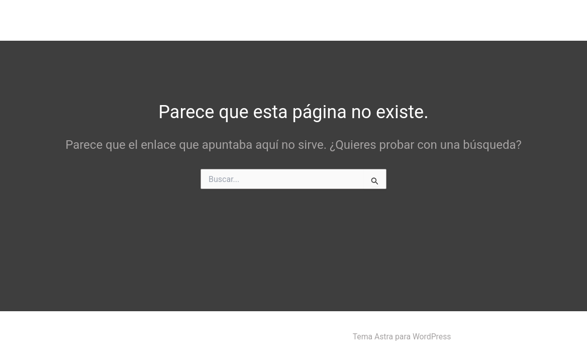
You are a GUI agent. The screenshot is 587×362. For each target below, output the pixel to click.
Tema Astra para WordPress (402, 336)
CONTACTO (548, 20)
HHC (451, 20)
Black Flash (43, 19)
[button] (418, 20)
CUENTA (496, 20)
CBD (409, 20)
